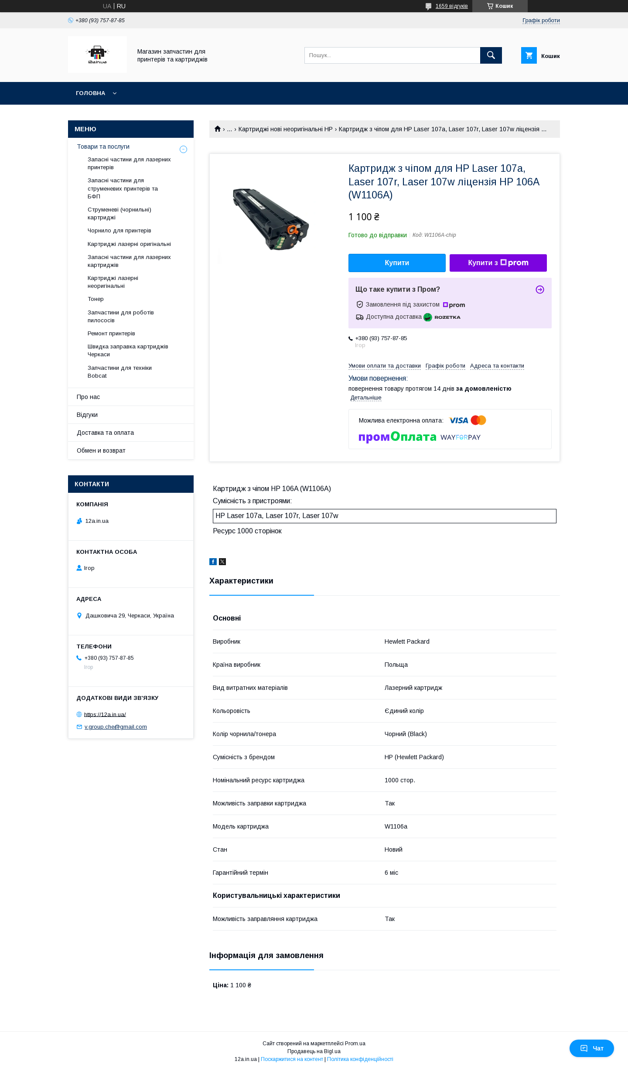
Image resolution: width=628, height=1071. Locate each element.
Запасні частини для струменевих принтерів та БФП (123, 188)
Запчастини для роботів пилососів (121, 316)
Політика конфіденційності (360, 1059)
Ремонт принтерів (111, 333)
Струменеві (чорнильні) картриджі (119, 213)
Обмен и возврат (101, 450)
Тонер (96, 299)
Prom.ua (355, 1043)
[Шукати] (491, 55)
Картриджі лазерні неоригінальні (113, 282)
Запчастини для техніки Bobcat (120, 372)
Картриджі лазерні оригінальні (129, 244)
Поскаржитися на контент (292, 1059)
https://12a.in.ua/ (105, 714)
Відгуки (87, 414)
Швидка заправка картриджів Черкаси (128, 350)
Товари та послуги (103, 146)
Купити (397, 262)
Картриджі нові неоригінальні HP (286, 129)
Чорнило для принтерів (119, 230)
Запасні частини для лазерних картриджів (129, 261)
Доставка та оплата (105, 432)
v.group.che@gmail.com (116, 726)
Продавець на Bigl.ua (314, 1051)
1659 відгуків (452, 6)
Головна (90, 93)
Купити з (498, 263)
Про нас (88, 396)
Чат (592, 1048)
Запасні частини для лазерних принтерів (129, 163)
